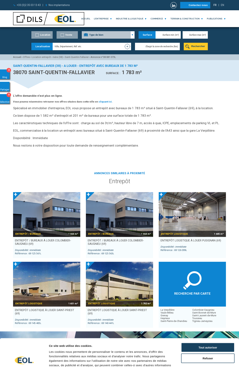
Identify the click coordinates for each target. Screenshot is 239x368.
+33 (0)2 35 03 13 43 (29, 5)
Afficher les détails (205, 360)
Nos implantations (59, 5)
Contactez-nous (198, 5)
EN (222, 5)
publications (214, 19)
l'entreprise (101, 19)
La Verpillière (167, 309)
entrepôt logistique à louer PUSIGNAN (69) (191, 240)
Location (45, 34)
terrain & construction (185, 19)
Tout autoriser (207, 321)
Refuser (208, 332)
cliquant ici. (106, 101)
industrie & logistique (129, 19)
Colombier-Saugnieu (203, 309)
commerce (156, 19)
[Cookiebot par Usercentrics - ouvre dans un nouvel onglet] (24, 361)
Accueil (85, 19)
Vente (68, 34)
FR (215, 5)
